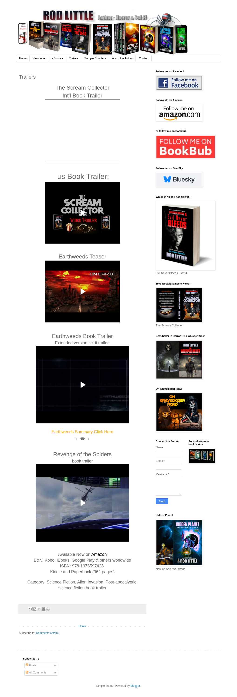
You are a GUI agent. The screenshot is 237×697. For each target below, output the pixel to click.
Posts (31, 665)
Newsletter (39, 58)
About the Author (122, 58)
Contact (143, 58)
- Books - (57, 58)
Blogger (135, 685)
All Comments (36, 672)
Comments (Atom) (47, 633)
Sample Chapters (95, 58)
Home (23, 58)
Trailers (73, 58)
